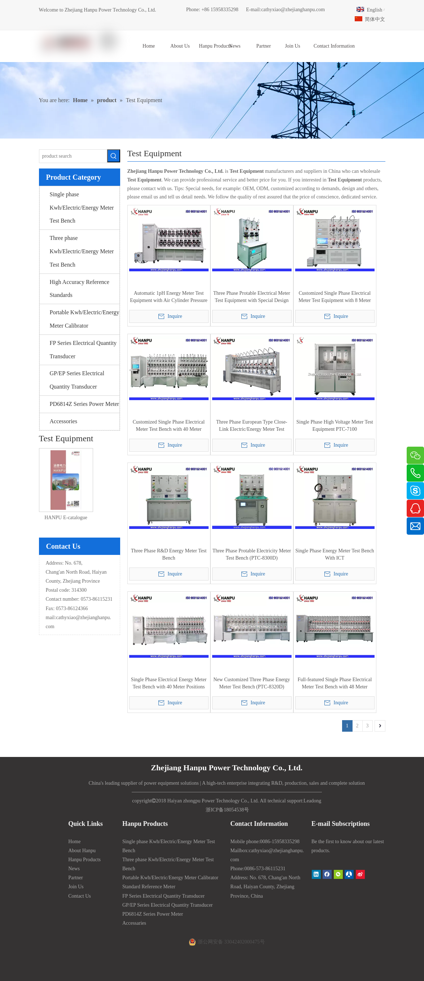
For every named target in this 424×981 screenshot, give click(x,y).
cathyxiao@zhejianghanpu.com (293, 9)
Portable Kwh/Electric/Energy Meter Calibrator (84, 319)
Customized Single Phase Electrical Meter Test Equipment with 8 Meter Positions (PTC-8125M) (334, 297)
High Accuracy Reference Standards (79, 288)
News (74, 868)
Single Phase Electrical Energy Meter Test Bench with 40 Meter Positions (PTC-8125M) (169, 684)
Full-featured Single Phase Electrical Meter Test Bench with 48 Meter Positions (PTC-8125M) (335, 684)
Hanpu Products (84, 859)
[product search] (73, 156)
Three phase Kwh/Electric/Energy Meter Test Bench (82, 251)
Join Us (75, 886)
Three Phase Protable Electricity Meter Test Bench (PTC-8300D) (252, 554)
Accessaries (134, 923)
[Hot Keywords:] (113, 155)
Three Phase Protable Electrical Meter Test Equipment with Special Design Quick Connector (251, 297)
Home (74, 841)
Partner (75, 877)
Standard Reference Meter (148, 886)
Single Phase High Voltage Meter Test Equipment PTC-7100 (334, 425)
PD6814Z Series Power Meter (84, 404)
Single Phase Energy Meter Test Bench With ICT (334, 554)
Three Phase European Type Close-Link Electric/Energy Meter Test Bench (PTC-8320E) (251, 426)
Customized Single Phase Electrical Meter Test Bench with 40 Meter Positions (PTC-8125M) (169, 426)
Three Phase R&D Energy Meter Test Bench (169, 554)
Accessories (63, 421)
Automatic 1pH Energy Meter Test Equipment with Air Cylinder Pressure (168, 296)
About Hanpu (82, 850)
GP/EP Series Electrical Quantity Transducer (77, 380)
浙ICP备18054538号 (227, 810)
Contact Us (79, 896)
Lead (308, 800)
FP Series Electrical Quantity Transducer (83, 349)
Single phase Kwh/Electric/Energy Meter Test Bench (82, 207)
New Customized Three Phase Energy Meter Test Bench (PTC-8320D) (251, 683)
